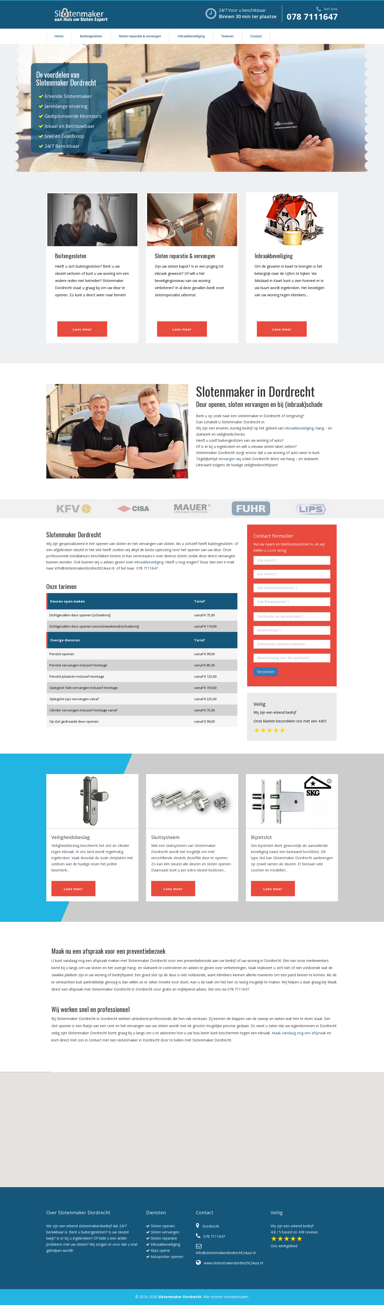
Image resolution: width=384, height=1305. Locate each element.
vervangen (226, 458)
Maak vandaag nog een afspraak (299, 1032)
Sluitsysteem (165, 837)
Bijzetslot (261, 837)
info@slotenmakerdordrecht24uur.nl (84, 568)
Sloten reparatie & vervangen (140, 36)
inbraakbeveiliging (299, 428)
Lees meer (82, 329)
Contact (256, 36)
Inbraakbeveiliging (191, 36)
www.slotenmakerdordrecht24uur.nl (229, 1263)
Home (59, 36)
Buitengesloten (91, 36)
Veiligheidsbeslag (70, 837)
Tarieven (227, 36)
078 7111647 (312, 16)
